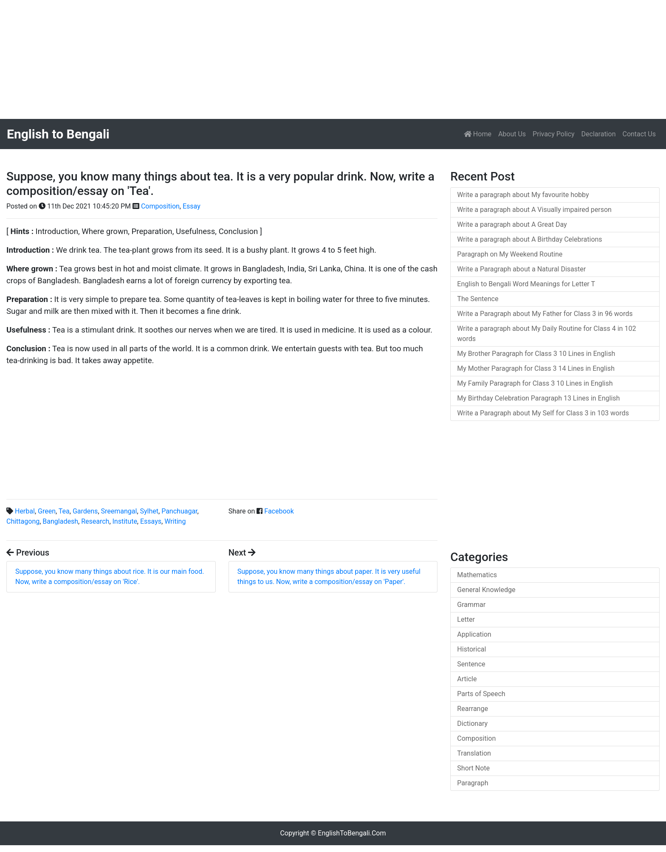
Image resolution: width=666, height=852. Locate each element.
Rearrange (472, 709)
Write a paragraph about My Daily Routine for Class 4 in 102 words (546, 333)
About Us (512, 134)
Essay (191, 206)
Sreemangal (119, 511)
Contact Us (639, 134)
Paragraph (472, 783)
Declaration (598, 134)
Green (47, 511)
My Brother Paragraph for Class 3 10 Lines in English (536, 354)
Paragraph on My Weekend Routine (509, 254)
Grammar (471, 605)
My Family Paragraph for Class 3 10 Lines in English (534, 383)
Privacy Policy (554, 134)
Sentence (471, 664)
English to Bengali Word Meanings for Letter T (526, 284)
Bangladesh (60, 521)
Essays (150, 521)
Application (474, 634)
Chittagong (23, 521)
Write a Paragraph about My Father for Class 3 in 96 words (544, 314)
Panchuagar (179, 511)
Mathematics (477, 575)
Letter (465, 619)
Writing (175, 521)
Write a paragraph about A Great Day (512, 224)
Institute (125, 521)
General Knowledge (486, 590)
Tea (64, 511)
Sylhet (149, 511)
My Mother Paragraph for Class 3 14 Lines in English (536, 368)
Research (95, 521)
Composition (160, 206)
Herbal (25, 511)
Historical (471, 649)
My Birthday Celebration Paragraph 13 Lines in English (538, 398)
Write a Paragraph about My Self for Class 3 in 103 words (543, 413)
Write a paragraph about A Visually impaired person (534, 210)
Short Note (473, 768)
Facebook (278, 511)
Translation (474, 753)
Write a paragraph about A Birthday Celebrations (529, 239)
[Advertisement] (255, 59)
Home (479, 133)
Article (467, 679)
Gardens (85, 511)
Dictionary (472, 723)
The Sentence (477, 299)
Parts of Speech (481, 694)
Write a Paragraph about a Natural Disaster (521, 269)
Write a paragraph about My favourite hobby (523, 195)
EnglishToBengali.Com (352, 833)
